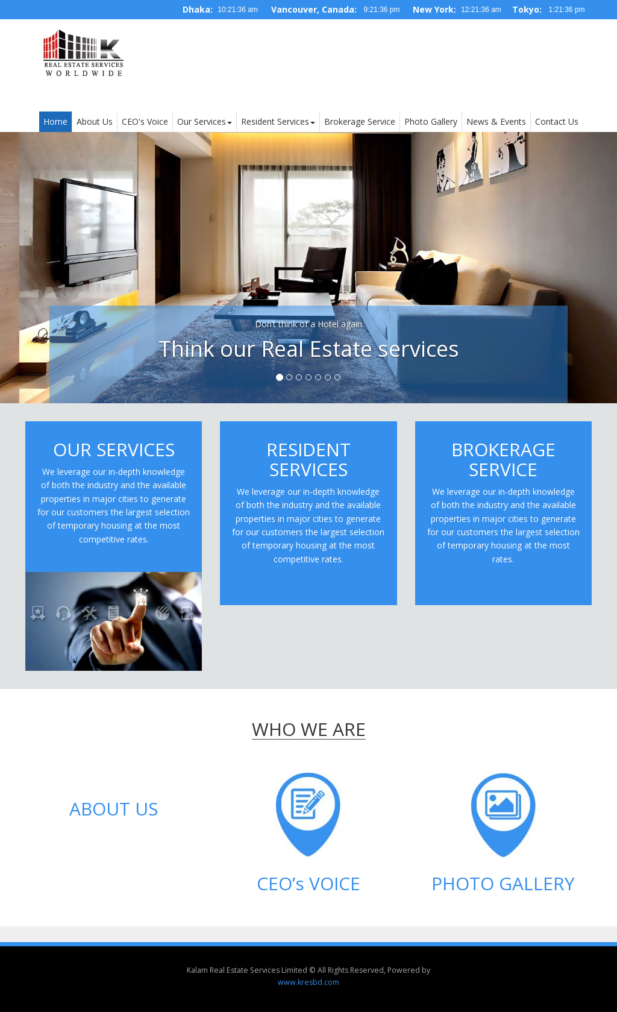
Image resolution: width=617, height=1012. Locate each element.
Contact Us (556, 121)
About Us (95, 121)
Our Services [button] (204, 121)
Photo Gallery (430, 121)
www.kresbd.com (308, 982)
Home (55, 121)
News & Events (496, 121)
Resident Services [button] (278, 121)
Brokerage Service (359, 121)
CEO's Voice (145, 121)
